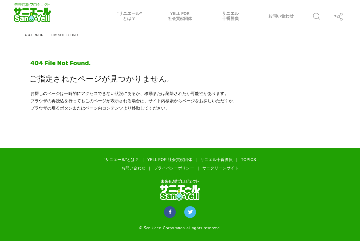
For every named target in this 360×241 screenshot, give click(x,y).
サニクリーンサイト (220, 168)
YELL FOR (180, 16)
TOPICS (248, 159)
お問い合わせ (134, 168)
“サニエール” (129, 16)
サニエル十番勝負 (217, 159)
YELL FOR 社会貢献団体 (169, 159)
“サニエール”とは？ (121, 159)
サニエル (230, 16)
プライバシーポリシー (174, 168)
